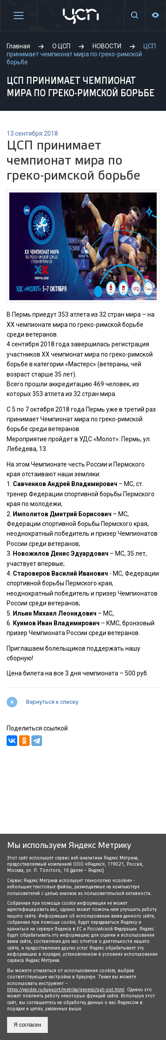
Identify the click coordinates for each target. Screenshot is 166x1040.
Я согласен (27, 1025)
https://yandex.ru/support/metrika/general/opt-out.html (65, 989)
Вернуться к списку (52, 702)
